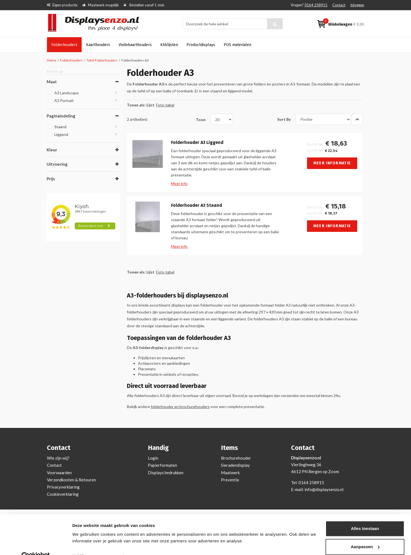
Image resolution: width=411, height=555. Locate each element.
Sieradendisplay (235, 465)
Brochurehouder (236, 457)
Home (51, 60)
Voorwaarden (59, 472)
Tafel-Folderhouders (102, 60)
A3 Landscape (86, 92)
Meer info (181, 183)
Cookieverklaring (63, 494)
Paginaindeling (61, 115)
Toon (202, 119)
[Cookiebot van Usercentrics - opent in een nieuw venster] (36, 544)
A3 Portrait (86, 100)
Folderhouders (71, 60)
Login (153, 457)
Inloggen (357, 5)
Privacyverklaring (63, 486)
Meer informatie (334, 163)
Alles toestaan (365, 516)
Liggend (86, 134)
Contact (338, 5)
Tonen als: (137, 105)
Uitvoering (57, 163)
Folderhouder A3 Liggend (199, 142)
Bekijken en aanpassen (95, 544)
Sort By (285, 119)
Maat (52, 81)
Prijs (51, 178)
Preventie (230, 479)
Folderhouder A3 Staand (198, 205)
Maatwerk (230, 472)
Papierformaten (162, 465)
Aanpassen (365, 534)
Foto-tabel (167, 105)
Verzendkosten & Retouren (71, 479)
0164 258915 (316, 5)
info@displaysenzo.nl (324, 489)
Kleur (52, 149)
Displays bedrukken (165, 472)
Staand (86, 126)
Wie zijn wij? (58, 457)
